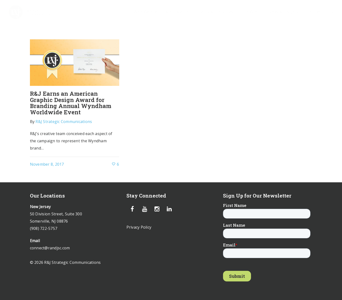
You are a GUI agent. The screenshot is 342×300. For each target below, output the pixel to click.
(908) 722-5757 (43, 228)
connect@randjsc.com (50, 248)
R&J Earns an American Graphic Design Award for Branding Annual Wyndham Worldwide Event (70, 103)
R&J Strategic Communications (63, 121)
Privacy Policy (139, 227)
